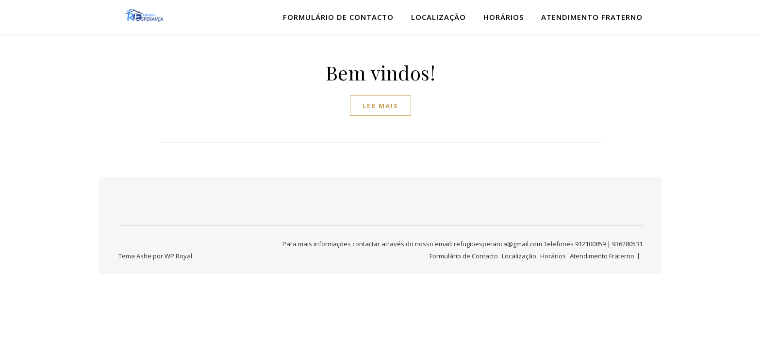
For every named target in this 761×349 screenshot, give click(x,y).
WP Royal (178, 256)
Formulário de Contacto (338, 17)
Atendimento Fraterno (592, 17)
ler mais (380, 105)
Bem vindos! (381, 72)
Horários (503, 17)
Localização (438, 17)
